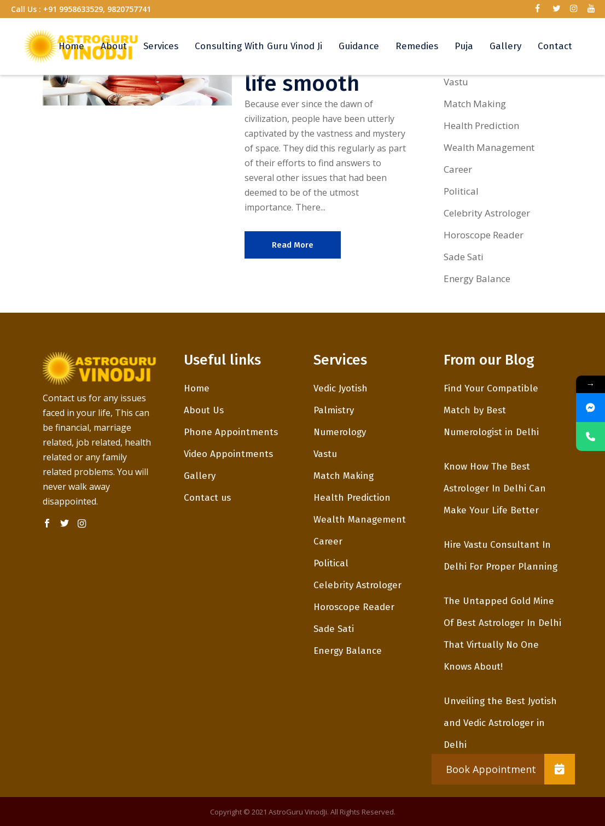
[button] (559, 769)
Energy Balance (477, 278)
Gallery (200, 476)
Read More (292, 245)
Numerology (339, 432)
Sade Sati (464, 256)
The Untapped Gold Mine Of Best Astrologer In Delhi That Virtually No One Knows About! (502, 633)
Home (197, 388)
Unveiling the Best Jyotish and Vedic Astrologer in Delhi (500, 723)
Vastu (456, 81)
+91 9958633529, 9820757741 (97, 9)
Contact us (207, 497)
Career (458, 169)
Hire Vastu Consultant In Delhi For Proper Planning (500, 555)
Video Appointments (228, 454)
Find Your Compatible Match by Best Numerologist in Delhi (491, 410)
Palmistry (333, 410)
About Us (204, 410)
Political (461, 191)
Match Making (475, 103)
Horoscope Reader (483, 235)
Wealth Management (489, 147)
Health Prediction (481, 125)
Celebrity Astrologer (487, 213)
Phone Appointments (231, 432)
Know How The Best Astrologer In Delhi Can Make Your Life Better (495, 488)
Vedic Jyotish (340, 388)
